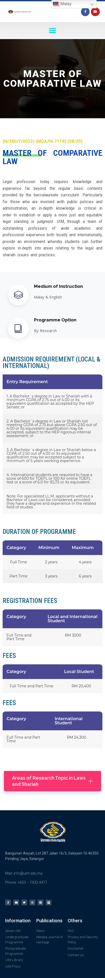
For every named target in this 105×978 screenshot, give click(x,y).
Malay (62, 4)
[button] (53, 30)
